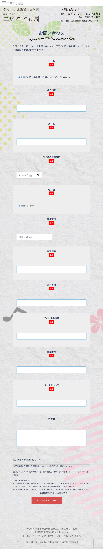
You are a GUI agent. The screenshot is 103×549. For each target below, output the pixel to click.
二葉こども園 (15, 3)
